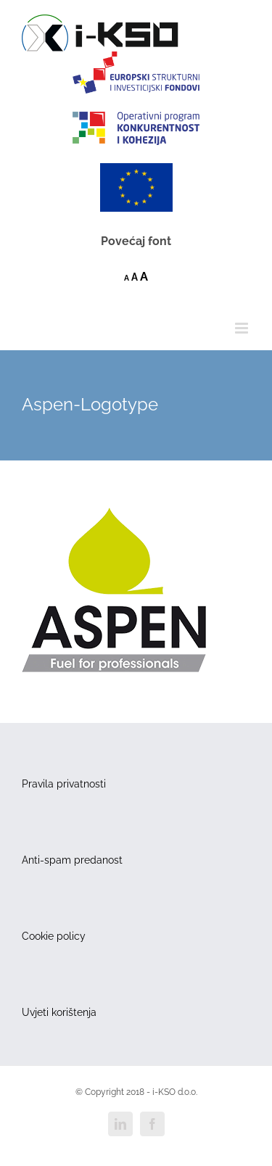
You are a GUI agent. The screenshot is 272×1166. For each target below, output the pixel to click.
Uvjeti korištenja (59, 1012)
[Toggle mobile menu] (242, 328)
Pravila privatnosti (64, 784)
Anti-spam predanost (72, 860)
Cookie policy (54, 936)
